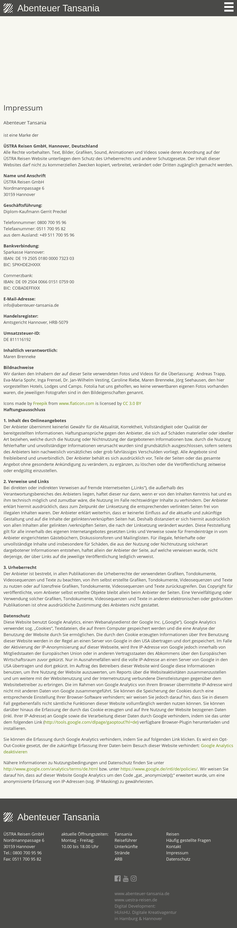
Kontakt (173, 846)
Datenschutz (178, 859)
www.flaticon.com (76, 403)
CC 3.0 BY (132, 403)
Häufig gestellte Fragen (188, 840)
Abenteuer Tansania (58, 8)
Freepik (40, 403)
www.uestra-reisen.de (136, 900)
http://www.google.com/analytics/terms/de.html (50, 769)
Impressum (177, 852)
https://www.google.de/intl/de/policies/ (159, 769)
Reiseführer (126, 840)
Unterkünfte (126, 846)
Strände (122, 852)
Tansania (123, 834)
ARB (118, 859)
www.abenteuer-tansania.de (142, 893)
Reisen (172, 834)
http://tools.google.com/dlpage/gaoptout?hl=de (90, 722)
